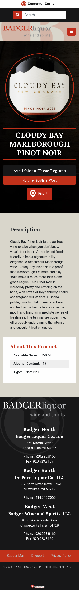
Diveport (37, 556)
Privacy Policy (61, 556)
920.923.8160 (39, 456)
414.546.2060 (39, 498)
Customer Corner (42, 4)
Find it (38, 194)
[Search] (44, 15)
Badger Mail (15, 556)
